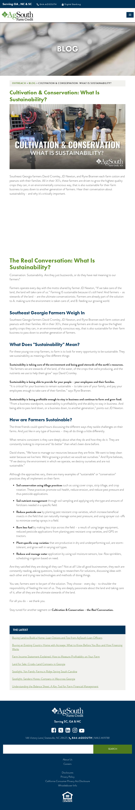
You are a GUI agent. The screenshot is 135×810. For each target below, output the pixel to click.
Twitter (60, 731)
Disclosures (67, 772)
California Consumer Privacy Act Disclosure (67, 781)
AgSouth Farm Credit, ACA (67, 712)
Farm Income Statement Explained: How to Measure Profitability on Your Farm (56, 656)
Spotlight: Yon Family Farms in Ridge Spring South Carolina (44, 671)
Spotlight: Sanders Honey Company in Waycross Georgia (43, 679)
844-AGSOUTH (48, 4)
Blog (32, 83)
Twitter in (67, 731)
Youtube (82, 731)
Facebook (53, 731)
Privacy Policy (68, 777)
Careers (67, 764)
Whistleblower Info (67, 785)
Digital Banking (72, 4)
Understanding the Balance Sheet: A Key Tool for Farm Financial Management (55, 686)
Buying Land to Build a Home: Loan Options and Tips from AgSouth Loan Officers (57, 638)
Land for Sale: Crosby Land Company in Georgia (38, 664)
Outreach (19, 83)
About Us (67, 759)
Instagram (75, 731)
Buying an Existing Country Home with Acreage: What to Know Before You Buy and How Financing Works (67, 647)
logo (23, 16)
